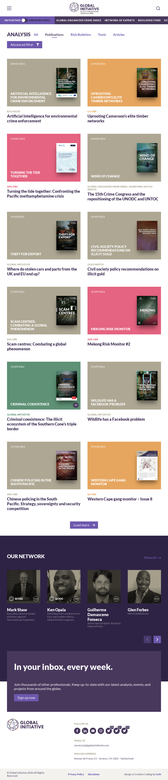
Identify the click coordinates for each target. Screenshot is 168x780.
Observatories (39, 20)
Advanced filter (21, 45)
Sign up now (26, 698)
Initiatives (12, 20)
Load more (81, 525)
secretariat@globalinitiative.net (91, 745)
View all (150, 557)
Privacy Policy (76, 774)
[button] (9, 8)
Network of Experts (120, 20)
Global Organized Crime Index (78, 20)
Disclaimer (94, 774)
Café (158, 774)
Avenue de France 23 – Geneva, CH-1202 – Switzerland (103, 758)
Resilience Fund (149, 20)
